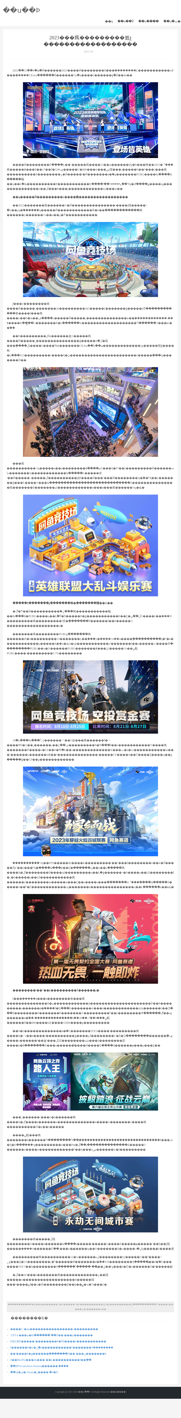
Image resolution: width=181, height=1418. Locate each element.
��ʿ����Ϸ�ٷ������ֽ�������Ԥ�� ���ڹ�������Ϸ (58, 1353)
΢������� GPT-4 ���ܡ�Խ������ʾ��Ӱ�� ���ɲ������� (51, 1335)
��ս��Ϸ (21, 10)
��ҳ (109, 21)
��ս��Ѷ (126, 21)
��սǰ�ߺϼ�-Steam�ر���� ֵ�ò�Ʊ (34, 1372)
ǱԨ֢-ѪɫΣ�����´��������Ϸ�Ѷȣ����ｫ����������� (58, 1341)
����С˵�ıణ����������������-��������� (54, 1329)
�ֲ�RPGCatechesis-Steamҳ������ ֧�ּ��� (39, 1366)
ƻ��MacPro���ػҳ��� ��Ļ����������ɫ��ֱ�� (50, 1360)
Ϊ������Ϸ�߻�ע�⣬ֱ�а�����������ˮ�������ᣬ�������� (61, 1347)
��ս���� (148, 21)
